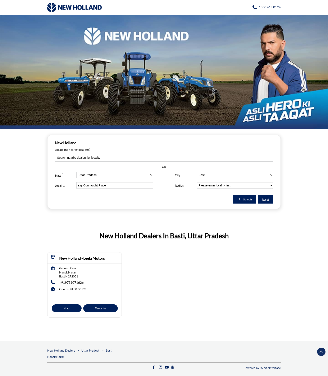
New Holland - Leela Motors (82, 258)
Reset (265, 199)
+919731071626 (71, 282)
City (177, 175)
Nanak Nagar (55, 356)
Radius (179, 185)
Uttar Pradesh (90, 350)
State (59, 175)
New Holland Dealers (61, 350)
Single (271, 368)
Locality (60, 185)
